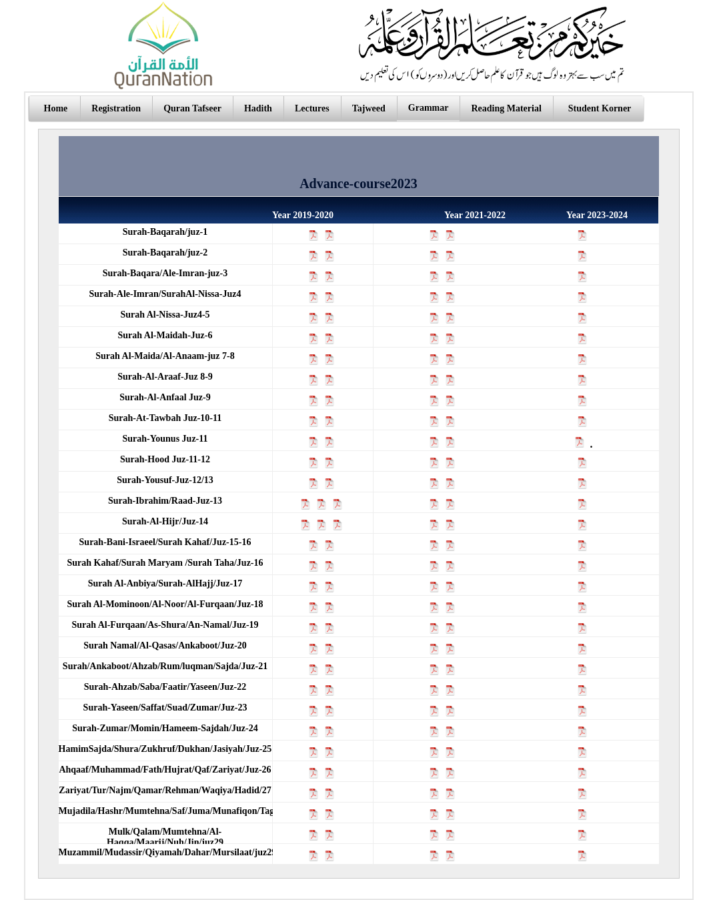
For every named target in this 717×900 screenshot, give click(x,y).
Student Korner (600, 108)
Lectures (312, 108)
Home (56, 108)
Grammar (428, 108)
